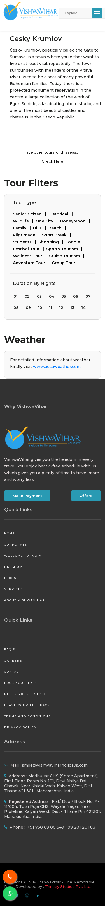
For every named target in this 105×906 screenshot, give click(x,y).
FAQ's (9, 649)
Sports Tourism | (65, 248)
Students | (25, 241)
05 (63, 296)
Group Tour (63, 262)
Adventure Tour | (32, 262)
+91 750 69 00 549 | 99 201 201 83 (60, 827)
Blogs (10, 578)
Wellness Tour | (31, 255)
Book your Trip (20, 683)
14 (83, 307)
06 (75, 296)
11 (50, 307)
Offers (86, 495)
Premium (13, 567)
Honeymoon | (76, 221)
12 (61, 307)
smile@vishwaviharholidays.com (55, 765)
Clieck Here (52, 161)
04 (51, 296)
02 (27, 296)
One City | (48, 221)
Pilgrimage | (27, 235)
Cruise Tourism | (68, 255)
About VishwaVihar (24, 600)
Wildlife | (24, 221)
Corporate (15, 544)
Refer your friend (24, 694)
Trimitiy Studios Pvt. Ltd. (68, 886)
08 (15, 307)
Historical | (61, 214)
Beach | (58, 228)
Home (9, 533)
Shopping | (52, 241)
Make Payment (27, 495)
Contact (12, 672)
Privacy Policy (20, 727)
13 (72, 307)
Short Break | (57, 235)
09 (28, 307)
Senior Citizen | (30, 214)
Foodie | (76, 241)
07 (87, 296)
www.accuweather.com (57, 366)
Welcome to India (22, 556)
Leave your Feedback (27, 705)
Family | (23, 228)
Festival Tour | (29, 248)
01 (15, 296)
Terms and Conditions (27, 716)
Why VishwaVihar (25, 406)
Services (13, 589)
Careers (13, 660)
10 (40, 307)
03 (39, 296)
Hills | (40, 228)
